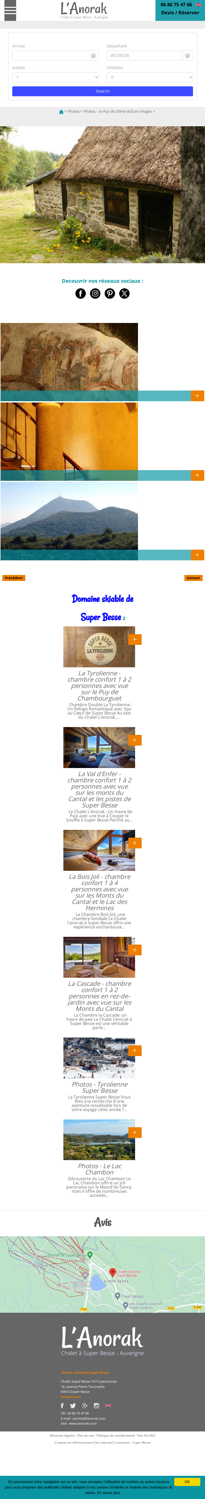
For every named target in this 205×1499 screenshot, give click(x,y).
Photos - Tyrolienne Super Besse (99, 1087)
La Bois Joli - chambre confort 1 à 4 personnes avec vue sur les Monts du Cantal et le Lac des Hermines (99, 892)
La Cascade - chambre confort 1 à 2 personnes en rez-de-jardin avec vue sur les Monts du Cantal (99, 996)
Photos (73, 111)
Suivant (193, 577)
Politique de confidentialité (116, 1435)
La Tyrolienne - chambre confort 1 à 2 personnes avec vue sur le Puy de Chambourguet (99, 685)
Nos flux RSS (146, 1435)
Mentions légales (62, 1435)
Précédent (14, 577)
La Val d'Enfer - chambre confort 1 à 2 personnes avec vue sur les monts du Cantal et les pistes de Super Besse (99, 789)
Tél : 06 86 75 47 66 (75, 1413)
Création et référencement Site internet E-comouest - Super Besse (103, 1442)
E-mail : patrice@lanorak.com (83, 1418)
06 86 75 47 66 (176, 4)
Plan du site (85, 1435)
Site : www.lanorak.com (79, 1423)
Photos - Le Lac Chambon (99, 1168)
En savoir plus (108, 1493)
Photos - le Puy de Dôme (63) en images (117, 111)
